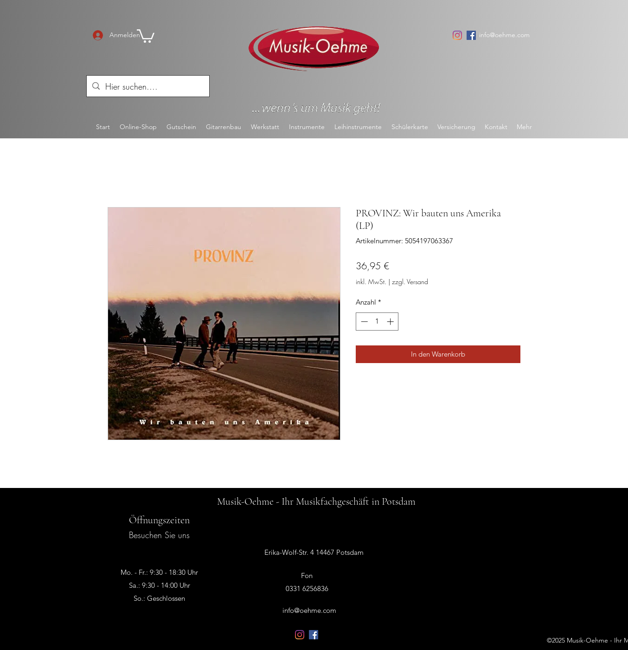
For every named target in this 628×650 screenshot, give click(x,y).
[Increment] (391, 321)
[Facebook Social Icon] (471, 35)
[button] (145, 35)
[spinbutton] (377, 321)
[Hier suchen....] (147, 87)
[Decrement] (363, 321)
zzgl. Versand (410, 281)
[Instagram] (457, 35)
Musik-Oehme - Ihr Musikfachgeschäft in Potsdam (316, 501)
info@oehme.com (504, 35)
